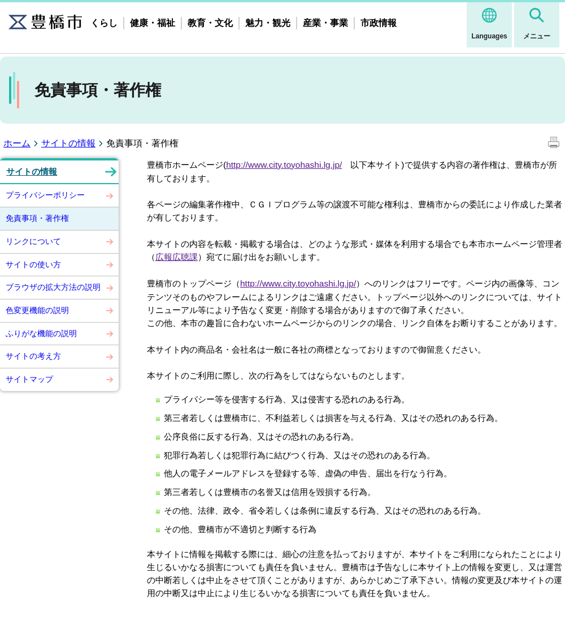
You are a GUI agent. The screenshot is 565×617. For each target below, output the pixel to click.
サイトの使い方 (33, 264)
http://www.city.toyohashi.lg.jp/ (284, 165)
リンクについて (33, 241)
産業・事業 (325, 23)
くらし (104, 23)
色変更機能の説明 (37, 310)
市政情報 (378, 23)
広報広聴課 (176, 257)
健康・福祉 (152, 23)
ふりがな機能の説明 (41, 333)
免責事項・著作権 (37, 218)
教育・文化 (210, 23)
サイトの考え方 (33, 355)
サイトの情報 (68, 143)
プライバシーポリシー (45, 194)
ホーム (17, 143)
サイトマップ (29, 379)
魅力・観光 (267, 23)
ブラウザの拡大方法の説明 (53, 287)
